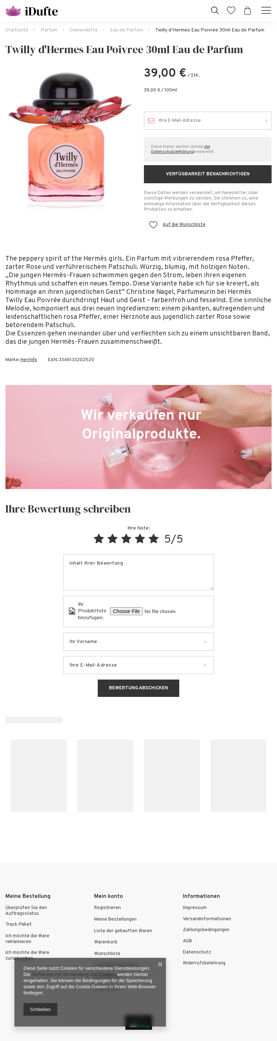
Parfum (49, 30)
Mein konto (108, 896)
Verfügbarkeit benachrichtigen (208, 174)
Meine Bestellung (27, 896)
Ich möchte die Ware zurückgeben (27, 955)
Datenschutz (197, 952)
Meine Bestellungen (115, 919)
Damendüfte (84, 30)
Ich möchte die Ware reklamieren (27, 939)
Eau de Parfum (126, 30)
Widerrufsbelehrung (204, 963)
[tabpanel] (69, 138)
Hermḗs (29, 360)
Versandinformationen (207, 919)
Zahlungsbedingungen (206, 930)
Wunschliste (107, 954)
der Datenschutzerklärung (180, 149)
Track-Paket (18, 925)
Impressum (195, 908)
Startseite (16, 30)
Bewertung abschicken (138, 688)
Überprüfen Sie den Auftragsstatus (26, 911)
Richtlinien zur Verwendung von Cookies (74, 974)
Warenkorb (106, 942)
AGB (187, 941)
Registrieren (107, 908)
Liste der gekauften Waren (123, 931)
